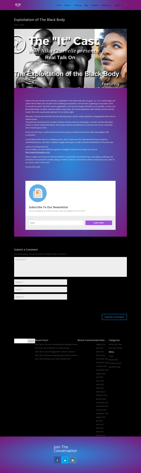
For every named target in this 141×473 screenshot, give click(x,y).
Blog (86, 5)
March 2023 (100, 355)
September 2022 (102, 370)
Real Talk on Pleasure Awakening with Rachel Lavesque (56, 355)
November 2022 (102, 362)
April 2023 (100, 352)
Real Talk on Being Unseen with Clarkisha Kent (52, 359)
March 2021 (100, 435)
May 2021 (100, 428)
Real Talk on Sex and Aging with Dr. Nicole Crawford (55, 352)
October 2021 (101, 410)
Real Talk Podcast (115, 348)
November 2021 (102, 406)
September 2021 (102, 413)
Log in (111, 356)
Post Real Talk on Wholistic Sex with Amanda (52, 348)
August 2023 (101, 344)
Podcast (67, 5)
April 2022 (100, 388)
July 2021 (99, 421)
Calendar (94, 5)
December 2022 (102, 359)
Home (58, 5)
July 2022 (99, 377)
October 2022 (101, 366)
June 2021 (100, 424)
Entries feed (113, 360)
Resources (105, 5)
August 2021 (101, 417)
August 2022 (101, 373)
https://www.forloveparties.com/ (37, 152)
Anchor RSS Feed (115, 344)
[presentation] (32, 307)
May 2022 (100, 384)
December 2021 (102, 402)
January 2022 (101, 399)
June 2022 (100, 381)
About (117, 5)
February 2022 (101, 395)
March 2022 (100, 392)
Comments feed (115, 363)
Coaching (77, 5)
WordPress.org (114, 367)
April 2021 (100, 431)
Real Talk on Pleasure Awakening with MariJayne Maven (56, 344)
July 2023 (99, 348)
